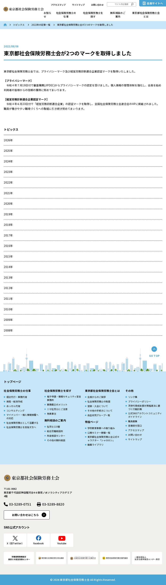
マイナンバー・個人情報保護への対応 (22, 416)
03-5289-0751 (20, 504)
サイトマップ (78, 4)
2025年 (8, 151)
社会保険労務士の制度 (98, 401)
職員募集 (132, 421)
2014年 (8, 267)
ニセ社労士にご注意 (57, 409)
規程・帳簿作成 (14, 401)
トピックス (19, 24)
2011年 (8, 298)
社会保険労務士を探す (93, 14)
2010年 (8, 309)
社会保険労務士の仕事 (66, 14)
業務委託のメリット (57, 404)
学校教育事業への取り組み (101, 428)
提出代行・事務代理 (16, 396)
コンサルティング (15, 410)
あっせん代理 (13, 406)
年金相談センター (56, 435)
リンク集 (132, 396)
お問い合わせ (97, 4)
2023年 (8, 172)
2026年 (8, 140)
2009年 (8, 320)
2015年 (8, 256)
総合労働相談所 (55, 431)
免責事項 (51, 413)
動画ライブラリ (95, 444)
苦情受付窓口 (135, 425)
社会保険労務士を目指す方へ (21, 427)
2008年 (8, 330)
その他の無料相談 (56, 440)
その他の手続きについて (100, 410)
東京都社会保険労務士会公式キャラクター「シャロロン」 (103, 438)
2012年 (8, 288)
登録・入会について (97, 406)
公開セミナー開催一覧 (98, 432)
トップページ (12, 381)
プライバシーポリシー (139, 401)
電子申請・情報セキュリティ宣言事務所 (64, 398)
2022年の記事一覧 (40, 24)
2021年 (8, 193)
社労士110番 (53, 426)
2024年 (8, 161)
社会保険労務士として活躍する (22, 422)
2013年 (8, 277)
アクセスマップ (58, 4)
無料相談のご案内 (117, 14)
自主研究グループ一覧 (98, 415)
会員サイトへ (155, 3)
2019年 (8, 214)
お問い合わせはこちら (25, 515)
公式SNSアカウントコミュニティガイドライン (145, 415)
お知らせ (47, 14)
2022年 (8, 182)
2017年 (8, 235)
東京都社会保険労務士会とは (146, 14)
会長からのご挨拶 (96, 396)
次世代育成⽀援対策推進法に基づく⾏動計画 (144, 407)
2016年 (8, 246)
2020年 (8, 203)
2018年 (8, 225)
